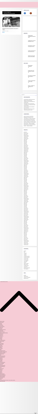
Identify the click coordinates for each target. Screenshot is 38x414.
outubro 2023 (26, 162)
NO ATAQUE (1, 345)
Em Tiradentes (26, 260)
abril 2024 (25, 156)
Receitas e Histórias (27, 267)
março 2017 (25, 237)
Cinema (1, 337)
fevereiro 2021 (26, 196)
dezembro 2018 (26, 216)
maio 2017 (25, 235)
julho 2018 (25, 221)
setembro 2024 (26, 151)
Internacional (2, 326)
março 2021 (25, 195)
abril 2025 (25, 143)
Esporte (1, 361)
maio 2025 (25, 142)
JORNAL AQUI (1, 359)
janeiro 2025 (26, 146)
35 (28, 77)
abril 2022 (25, 181)
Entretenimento (2, 362)
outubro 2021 (26, 187)
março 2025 (25, 144)
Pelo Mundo (25, 266)
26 (28, 82)
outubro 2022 (26, 175)
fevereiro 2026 (26, 133)
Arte (24, 252)
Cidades (1, 360)
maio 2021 (25, 193)
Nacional (1, 327)
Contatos (25, 254)
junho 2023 (25, 166)
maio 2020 (25, 205)
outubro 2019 (26, 213)
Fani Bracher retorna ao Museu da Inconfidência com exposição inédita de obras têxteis (29, 104)
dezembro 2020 (26, 198)
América (1, 346)
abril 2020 (25, 206)
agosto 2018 (25, 220)
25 (28, 87)
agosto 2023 (25, 164)
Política (1, 324)
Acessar (25, 275)
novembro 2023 (26, 161)
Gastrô (1, 371)
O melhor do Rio (26, 265)
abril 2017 (25, 236)
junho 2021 (25, 192)
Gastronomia (26, 264)
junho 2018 (25, 222)
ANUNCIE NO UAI (1, 344)
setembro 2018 (26, 219)
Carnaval (25, 253)
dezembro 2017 (26, 227)
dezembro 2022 (26, 173)
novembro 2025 (26, 136)
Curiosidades (2, 363)
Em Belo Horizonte (26, 256)
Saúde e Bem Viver (3, 329)
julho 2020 (25, 203)
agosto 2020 (25, 202)
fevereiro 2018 (26, 225)
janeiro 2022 (26, 184)
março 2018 (25, 224)
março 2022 (25, 182)
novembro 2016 (26, 241)
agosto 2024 (25, 152)
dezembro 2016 (26, 240)
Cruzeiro (1, 348)
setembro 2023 (26, 163)
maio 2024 (25, 155)
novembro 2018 (26, 217)
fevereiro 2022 (26, 183)
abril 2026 (25, 132)
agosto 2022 (25, 177)
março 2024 (25, 157)
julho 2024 (25, 153)
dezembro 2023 (26, 160)
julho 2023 (25, 165)
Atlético (1, 347)
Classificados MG (2, 365)
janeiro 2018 (26, 226)
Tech (0, 342)
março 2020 (25, 207)
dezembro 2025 (26, 135)
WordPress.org (26, 278)
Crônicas (25, 255)
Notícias (1, 358)
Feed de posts (26, 276)
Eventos (25, 262)
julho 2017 (25, 233)
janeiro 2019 (26, 215)
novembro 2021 (26, 186)
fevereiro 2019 (26, 214)
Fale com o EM (2, 331)
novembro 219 (26, 244)
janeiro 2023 (26, 172)
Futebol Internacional (3, 351)
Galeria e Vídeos (26, 263)
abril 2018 (25, 223)
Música (1, 338)
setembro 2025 (26, 138)
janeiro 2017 (26, 239)
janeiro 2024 (26, 159)
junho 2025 (25, 141)
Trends (1, 339)
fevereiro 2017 (26, 238)
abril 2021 (25, 194)
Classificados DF (2, 357)
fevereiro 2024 (26, 158)
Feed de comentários (27, 277)
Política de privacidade (2, 381)
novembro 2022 (26, 174)
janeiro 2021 (26, 197)
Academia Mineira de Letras (4, 281)
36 (28, 67)
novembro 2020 (26, 199)
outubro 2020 (26, 200)
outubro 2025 (26, 137)
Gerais (1, 323)
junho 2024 (25, 154)
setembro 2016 (26, 243)
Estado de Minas (2, 322)
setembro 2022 (26, 176)
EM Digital (1, 330)
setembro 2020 (26, 201)
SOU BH (1, 367)
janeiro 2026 (26, 134)
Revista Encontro (2, 368)
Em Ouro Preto (26, 258)
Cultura (1, 328)
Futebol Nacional (2, 350)
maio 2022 (25, 180)
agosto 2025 (25, 139)
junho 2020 (25, 204)
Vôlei (0, 349)
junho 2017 (25, 234)
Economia (1, 325)
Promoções (2, 343)
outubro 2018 (26, 218)
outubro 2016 (26, 242)
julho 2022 (25, 178)
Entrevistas (25, 261)
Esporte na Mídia (2, 352)
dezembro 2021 (26, 185)
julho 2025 (25, 140)
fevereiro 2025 (26, 145)
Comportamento (2, 340)
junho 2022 (25, 179)
